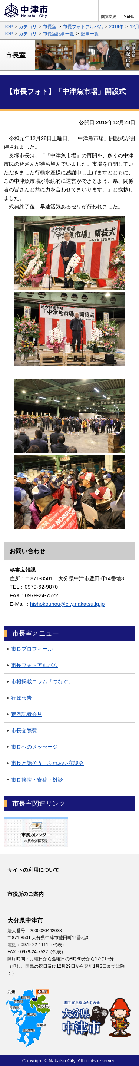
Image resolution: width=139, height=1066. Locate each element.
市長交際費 (24, 730)
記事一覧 (90, 33)
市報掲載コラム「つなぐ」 (42, 681)
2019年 (116, 26)
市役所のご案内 (25, 894)
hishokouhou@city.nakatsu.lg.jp (67, 604)
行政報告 (21, 698)
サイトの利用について (33, 870)
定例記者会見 (26, 714)
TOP (8, 26)
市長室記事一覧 (58, 33)
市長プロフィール (32, 649)
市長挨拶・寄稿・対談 (37, 780)
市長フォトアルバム (83, 26)
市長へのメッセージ (34, 747)
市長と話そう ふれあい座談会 (47, 763)
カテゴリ (28, 26)
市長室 (49, 26)
